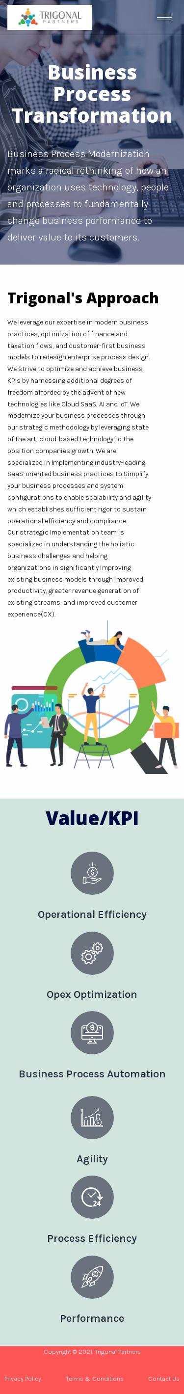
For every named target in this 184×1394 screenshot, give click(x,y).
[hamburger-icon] (164, 17)
